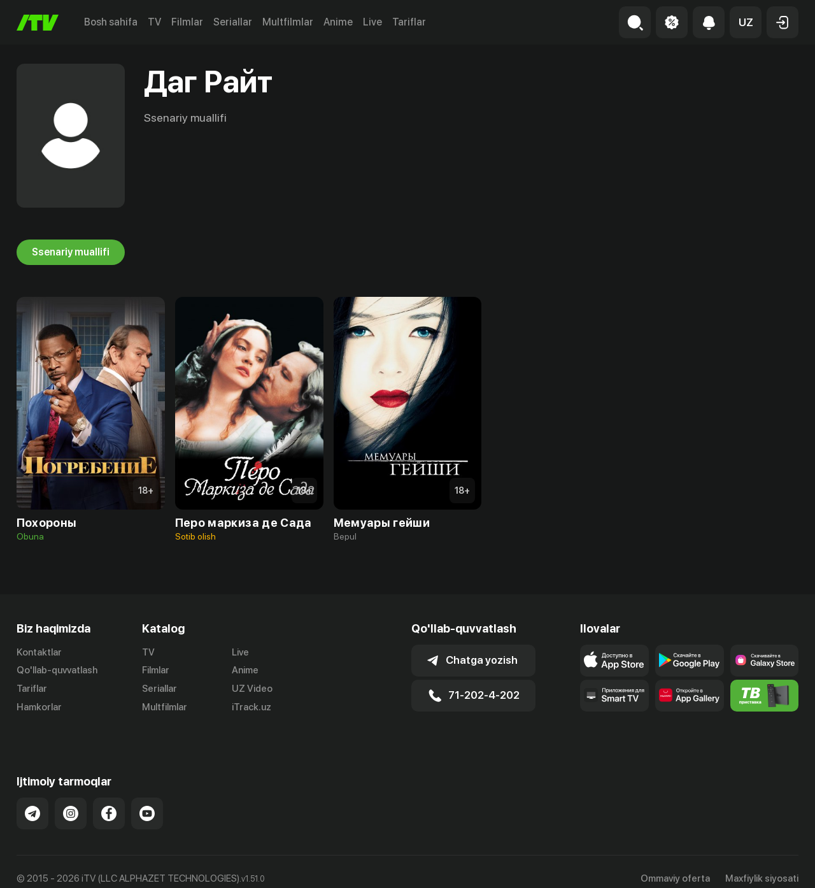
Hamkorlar (39, 707)
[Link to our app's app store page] (614, 661)
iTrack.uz (251, 707)
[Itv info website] (764, 696)
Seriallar (232, 22)
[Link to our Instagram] (71, 800)
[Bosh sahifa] (38, 22)
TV (154, 22)
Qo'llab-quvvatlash (57, 670)
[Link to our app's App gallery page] (689, 696)
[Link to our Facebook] (109, 800)
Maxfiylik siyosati (761, 865)
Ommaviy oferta (675, 865)
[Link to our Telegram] (32, 800)
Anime (338, 22)
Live (372, 22)
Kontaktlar (39, 652)
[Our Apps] (614, 696)
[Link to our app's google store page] (689, 661)
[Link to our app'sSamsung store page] (764, 661)
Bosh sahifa (111, 22)
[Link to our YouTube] (147, 800)
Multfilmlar (287, 22)
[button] (746, 22)
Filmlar (187, 22)
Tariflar (409, 22)
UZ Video (252, 688)
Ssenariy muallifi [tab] (71, 252)
